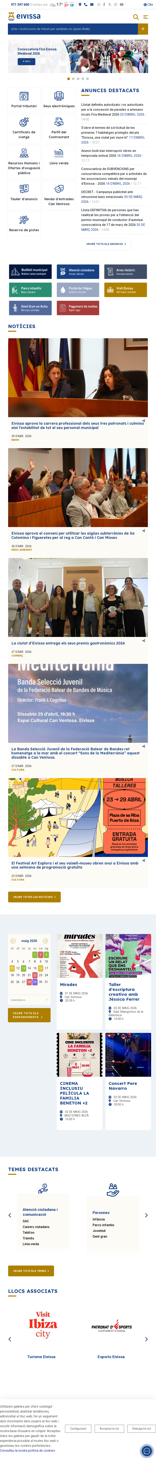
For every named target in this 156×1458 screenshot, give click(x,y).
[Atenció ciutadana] (78, 271)
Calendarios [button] (29, 999)
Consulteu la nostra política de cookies (27, 1450)
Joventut (99, 1231)
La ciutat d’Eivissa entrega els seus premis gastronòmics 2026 (68, 643)
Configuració (78, 1428)
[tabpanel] (78, 56)
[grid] (29, 969)
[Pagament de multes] (78, 308)
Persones (101, 1212)
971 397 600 (20, 5)
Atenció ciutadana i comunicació (40, 1212)
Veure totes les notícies (33, 897)
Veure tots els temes (29, 1270)
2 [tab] (73, 78)
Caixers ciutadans (36, 1227)
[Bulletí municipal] (30, 271)
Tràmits (28, 1238)
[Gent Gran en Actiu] (30, 308)
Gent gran (100, 1236)
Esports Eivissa (111, 1356)
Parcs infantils (103, 1225)
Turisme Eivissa (41, 1356)
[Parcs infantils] (30, 289)
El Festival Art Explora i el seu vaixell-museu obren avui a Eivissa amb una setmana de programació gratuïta (74, 865)
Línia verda (31, 1244)
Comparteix (143, 420)
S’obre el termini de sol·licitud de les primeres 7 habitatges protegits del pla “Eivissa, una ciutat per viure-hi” (110, 132)
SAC (26, 1221)
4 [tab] (82, 78)
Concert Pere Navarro (123, 1086)
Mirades (68, 984)
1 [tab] (68, 78)
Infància (99, 1219)
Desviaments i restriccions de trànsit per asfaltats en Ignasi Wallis (49, 29)
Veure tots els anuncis (104, 243)
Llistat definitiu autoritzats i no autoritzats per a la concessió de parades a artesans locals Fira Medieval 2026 (112, 109)
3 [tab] (78, 78)
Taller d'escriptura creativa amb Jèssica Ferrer (124, 991)
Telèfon (28, 1233)
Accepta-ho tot (109, 1428)
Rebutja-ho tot (141, 1428)
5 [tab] (87, 78)
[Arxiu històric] (125, 271)
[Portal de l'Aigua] (78, 289)
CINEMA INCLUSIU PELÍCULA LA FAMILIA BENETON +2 (74, 1093)
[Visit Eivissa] (125, 289)
